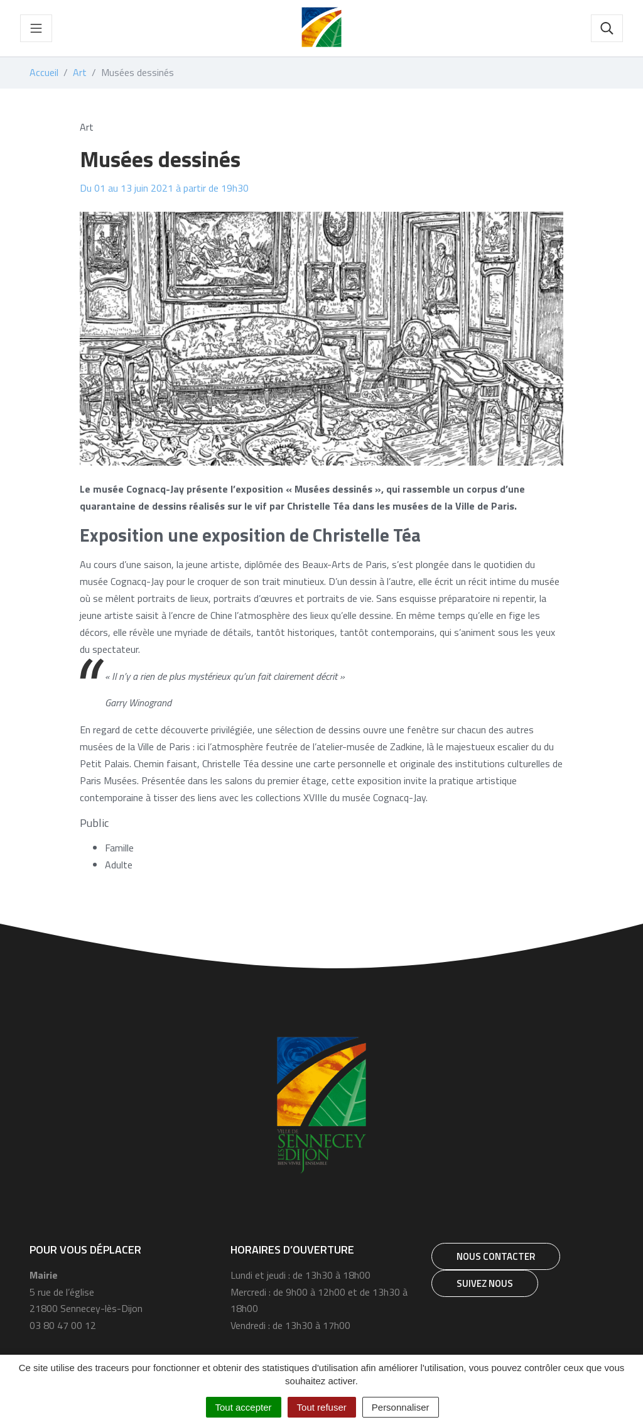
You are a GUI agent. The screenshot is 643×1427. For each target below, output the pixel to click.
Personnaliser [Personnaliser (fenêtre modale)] (401, 1407)
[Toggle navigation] (36, 28)
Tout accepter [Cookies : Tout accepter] (243, 1407)
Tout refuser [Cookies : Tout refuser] (322, 1407)
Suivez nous (485, 1283)
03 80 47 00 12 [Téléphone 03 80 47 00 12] (63, 1325)
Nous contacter (496, 1256)
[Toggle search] (607, 28)
